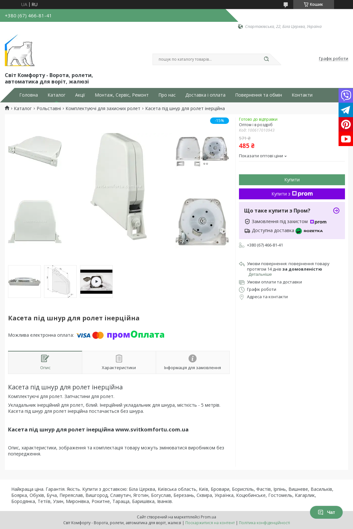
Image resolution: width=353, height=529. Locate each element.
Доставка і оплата (205, 95)
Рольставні (49, 108)
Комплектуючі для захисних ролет (103, 108)
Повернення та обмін (258, 95)
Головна (28, 95)
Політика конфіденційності (264, 522)
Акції (80, 95)
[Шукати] (266, 59)
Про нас (167, 95)
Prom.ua (208, 517)
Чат (326, 512)
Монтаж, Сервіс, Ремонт (122, 95)
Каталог (57, 95)
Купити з (292, 194)
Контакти (302, 95)
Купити (292, 180)
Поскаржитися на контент (210, 522)
